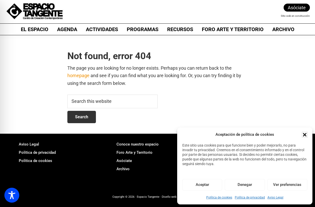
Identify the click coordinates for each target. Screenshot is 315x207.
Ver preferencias (287, 184)
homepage (78, 75)
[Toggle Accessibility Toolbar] (12, 195)
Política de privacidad (250, 197)
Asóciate (297, 7)
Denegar (245, 184)
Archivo (123, 169)
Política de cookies (219, 197)
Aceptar (202, 184)
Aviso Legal (275, 197)
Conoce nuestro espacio (137, 144)
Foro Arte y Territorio (134, 152)
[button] (304, 134)
